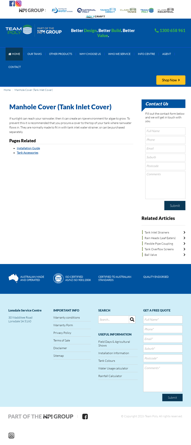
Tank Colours (106, 361)
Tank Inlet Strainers (157, 232)
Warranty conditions (66, 317)
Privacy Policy (62, 333)
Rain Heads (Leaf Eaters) (160, 238)
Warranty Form (63, 325)
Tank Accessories (27, 153)
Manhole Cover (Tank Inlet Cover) (34, 89)
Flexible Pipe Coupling (159, 243)
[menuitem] (14, 54)
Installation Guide (28, 148)
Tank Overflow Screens (159, 249)
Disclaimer (60, 348)
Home (7, 89)
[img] (132, 319)
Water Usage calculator (113, 368)
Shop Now (171, 80)
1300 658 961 (172, 30)
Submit (175, 206)
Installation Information (113, 353)
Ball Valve (151, 255)
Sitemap (58, 355)
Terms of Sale (61, 340)
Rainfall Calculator (110, 376)
